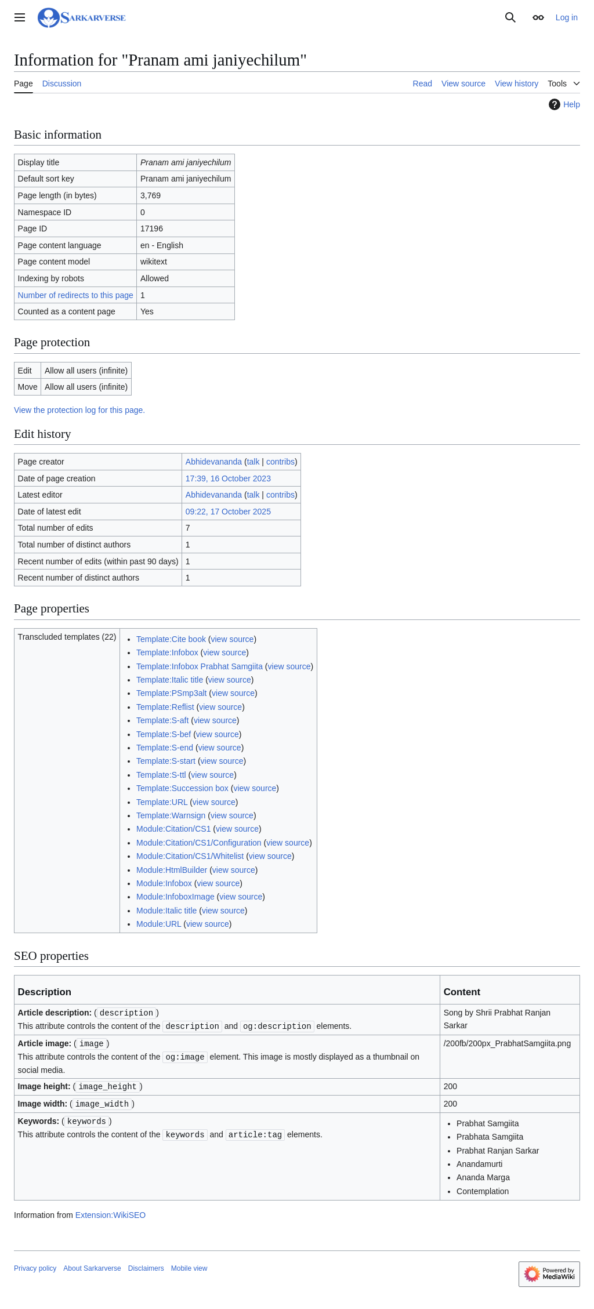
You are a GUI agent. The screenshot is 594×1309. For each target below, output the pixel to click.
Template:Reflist (165, 707)
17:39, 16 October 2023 (228, 478)
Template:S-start (165, 761)
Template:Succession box (182, 788)
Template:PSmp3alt (171, 693)
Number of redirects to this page (75, 295)
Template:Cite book (171, 639)
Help (563, 104)
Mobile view (189, 1265)
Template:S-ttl (161, 774)
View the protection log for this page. (79, 410)
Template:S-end (164, 747)
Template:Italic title (169, 679)
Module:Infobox (164, 883)
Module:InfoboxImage (175, 896)
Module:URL (158, 924)
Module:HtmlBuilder (171, 870)
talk (253, 461)
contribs (280, 461)
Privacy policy (35, 1265)
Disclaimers (146, 1265)
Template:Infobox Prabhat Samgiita (199, 666)
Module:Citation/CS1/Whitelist (190, 856)
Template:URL (161, 802)
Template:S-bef (163, 734)
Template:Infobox (167, 652)
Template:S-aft (162, 720)
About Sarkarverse (92, 1265)
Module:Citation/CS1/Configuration (199, 842)
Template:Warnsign (170, 815)
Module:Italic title (166, 910)
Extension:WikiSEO (110, 1211)
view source (232, 639)
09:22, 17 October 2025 (228, 511)
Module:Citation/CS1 (173, 828)
